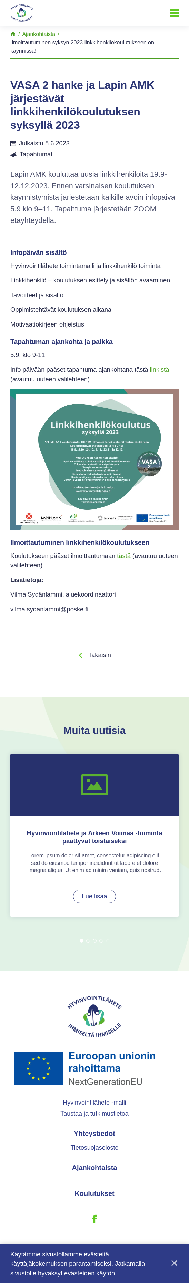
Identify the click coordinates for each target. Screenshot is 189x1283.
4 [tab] (101, 946)
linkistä (159, 369)
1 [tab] (81, 946)
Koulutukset (94, 1198)
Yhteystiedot (94, 1138)
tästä (124, 555)
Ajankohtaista (94, 1173)
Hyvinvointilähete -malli (94, 1107)
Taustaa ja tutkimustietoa (94, 1118)
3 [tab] (95, 946)
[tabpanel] (94, 837)
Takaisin (99, 655)
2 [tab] (88, 946)
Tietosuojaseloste (94, 1152)
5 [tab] (107, 946)
